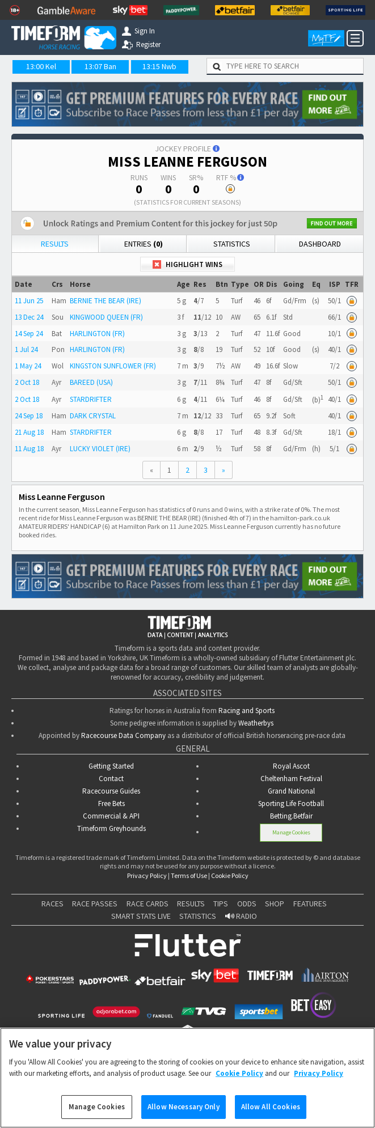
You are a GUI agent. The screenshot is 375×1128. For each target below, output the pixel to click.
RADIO (241, 916)
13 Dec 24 (29, 317)
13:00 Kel (41, 66)
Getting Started (111, 766)
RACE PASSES (94, 903)
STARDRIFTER (91, 399)
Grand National (291, 791)
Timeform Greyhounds (111, 828)
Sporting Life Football (291, 803)
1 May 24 (28, 366)
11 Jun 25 (29, 301)
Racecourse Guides (111, 791)
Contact (111, 778)
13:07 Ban (100, 66)
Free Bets (111, 803)
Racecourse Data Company (123, 735)
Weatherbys (255, 723)
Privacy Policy (147, 875)
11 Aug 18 (29, 448)
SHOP (274, 903)
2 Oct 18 (27, 382)
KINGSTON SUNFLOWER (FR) (113, 366)
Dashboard (320, 244)
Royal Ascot (291, 766)
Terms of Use (189, 875)
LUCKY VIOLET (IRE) (100, 448)
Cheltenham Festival (291, 778)
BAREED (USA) (91, 382)
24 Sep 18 (29, 416)
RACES (52, 903)
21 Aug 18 (29, 432)
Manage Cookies (291, 832)
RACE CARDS (147, 903)
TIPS (220, 903)
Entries (143, 244)
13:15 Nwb (159, 66)
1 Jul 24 (26, 349)
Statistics (231, 244)
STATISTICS (197, 916)
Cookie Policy (229, 875)
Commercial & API (111, 816)
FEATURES (310, 903)
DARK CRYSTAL (93, 416)
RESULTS (191, 903)
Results (55, 244)
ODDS (246, 903)
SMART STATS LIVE (141, 916)
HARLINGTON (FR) (97, 333)
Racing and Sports (246, 710)
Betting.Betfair (291, 816)
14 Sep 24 (29, 333)
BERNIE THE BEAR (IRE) (105, 301)
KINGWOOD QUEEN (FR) (106, 317)
